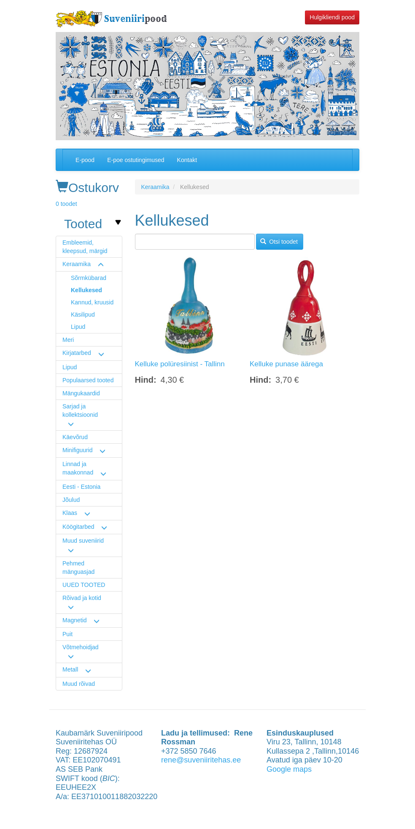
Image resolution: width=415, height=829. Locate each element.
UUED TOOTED (83, 584)
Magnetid (74, 620)
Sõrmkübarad (88, 278)
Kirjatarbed (76, 352)
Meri (68, 339)
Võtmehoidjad (80, 647)
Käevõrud (75, 437)
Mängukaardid (81, 393)
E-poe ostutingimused (135, 160)
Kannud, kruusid (92, 302)
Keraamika (76, 264)
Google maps (289, 769)
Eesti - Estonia (81, 486)
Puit (67, 634)
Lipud (78, 326)
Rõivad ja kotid (81, 597)
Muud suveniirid (83, 540)
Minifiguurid (77, 450)
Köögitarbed (78, 526)
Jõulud (71, 499)
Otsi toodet (279, 241)
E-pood (84, 160)
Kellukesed (86, 290)
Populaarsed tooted (87, 380)
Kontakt (187, 160)
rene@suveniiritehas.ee (201, 760)
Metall (70, 669)
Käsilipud (83, 314)
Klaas (69, 512)
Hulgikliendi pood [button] (332, 17)
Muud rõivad (78, 683)
